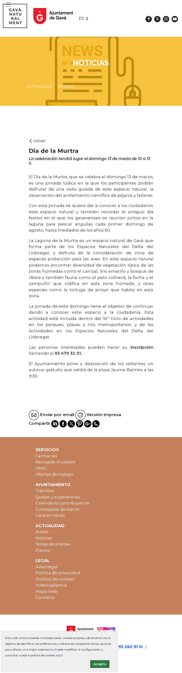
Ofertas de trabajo (54, 474)
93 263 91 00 (131, 646)
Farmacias (46, 455)
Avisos (42, 531)
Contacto (45, 597)
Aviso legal (47, 566)
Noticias (44, 538)
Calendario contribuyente (62, 503)
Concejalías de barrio (57, 509)
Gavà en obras (50, 515)
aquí (59, 655)
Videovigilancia (51, 585)
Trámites (45, 490)
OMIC (41, 468)
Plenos (43, 550)
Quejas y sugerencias (58, 497)
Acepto (99, 664)
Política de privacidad (58, 572)
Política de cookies (55, 579)
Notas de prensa (53, 544)
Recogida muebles (55, 462)
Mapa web (46, 591)
